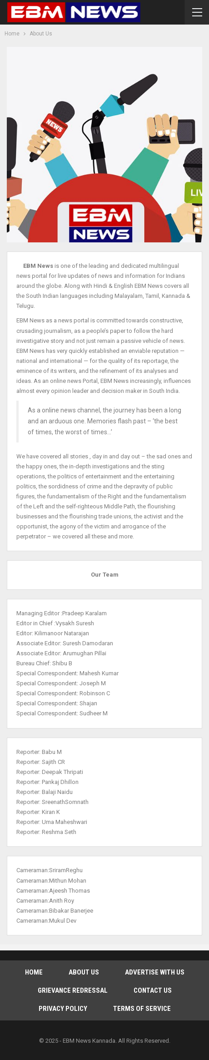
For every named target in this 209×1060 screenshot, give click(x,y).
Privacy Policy (63, 1009)
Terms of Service (142, 1009)
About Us (84, 972)
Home (34, 972)
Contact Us (153, 990)
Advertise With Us (154, 972)
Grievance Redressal (73, 990)
